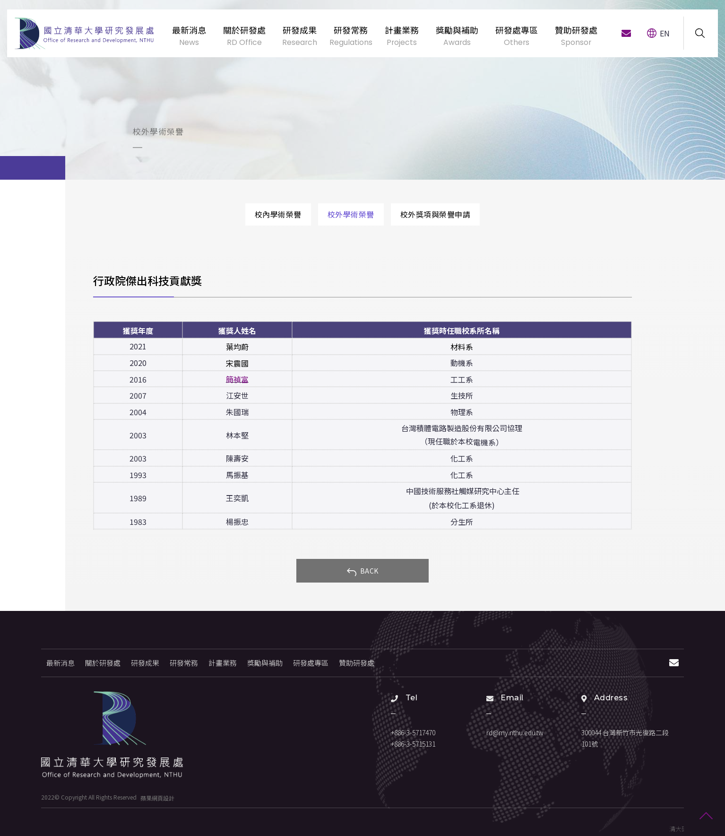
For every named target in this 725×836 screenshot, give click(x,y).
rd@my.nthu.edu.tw (515, 732)
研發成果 (145, 663)
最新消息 (60, 663)
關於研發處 (103, 663)
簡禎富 (237, 379)
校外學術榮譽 (351, 214)
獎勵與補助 (265, 663)
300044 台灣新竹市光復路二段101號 (625, 738)
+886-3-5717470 (413, 732)
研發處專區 (310, 663)
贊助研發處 (356, 663)
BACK (362, 571)
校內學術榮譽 (278, 214)
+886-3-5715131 (413, 744)
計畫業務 (222, 663)
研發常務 (184, 663)
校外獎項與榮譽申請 (435, 214)
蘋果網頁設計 (157, 797)
